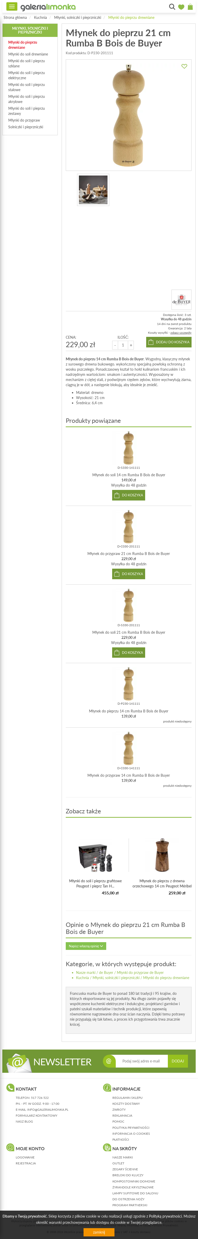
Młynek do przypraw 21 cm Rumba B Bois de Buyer (128, 553)
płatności (120, 1139)
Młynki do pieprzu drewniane (131, 17)
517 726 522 (40, 1098)
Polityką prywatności (165, 1216)
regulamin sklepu (127, 1098)
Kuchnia (40, 17)
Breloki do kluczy (127, 1175)
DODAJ (178, 1061)
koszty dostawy (126, 1104)
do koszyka (132, 495)
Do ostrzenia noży (128, 1199)
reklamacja (122, 1115)
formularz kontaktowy (36, 1115)
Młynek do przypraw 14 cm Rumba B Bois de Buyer (128, 775)
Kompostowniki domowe (133, 1181)
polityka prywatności (130, 1128)
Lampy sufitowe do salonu (135, 1193)
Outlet (118, 1163)
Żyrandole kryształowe (133, 1187)
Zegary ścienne (125, 1169)
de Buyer (106, 972)
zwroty (119, 1109)
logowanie (25, 1157)
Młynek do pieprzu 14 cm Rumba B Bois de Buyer (128, 711)
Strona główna (15, 17)
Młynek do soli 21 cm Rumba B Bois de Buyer (128, 632)
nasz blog (24, 1121)
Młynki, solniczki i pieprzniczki (77, 17)
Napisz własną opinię (86, 946)
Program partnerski (129, 1205)
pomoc (118, 1121)
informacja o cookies (131, 1133)
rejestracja (26, 1163)
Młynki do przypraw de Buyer (140, 972)
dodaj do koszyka (172, 342)
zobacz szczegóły (181, 332)
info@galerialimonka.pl (47, 1109)
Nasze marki (85, 972)
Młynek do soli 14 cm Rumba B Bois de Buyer (128, 475)
